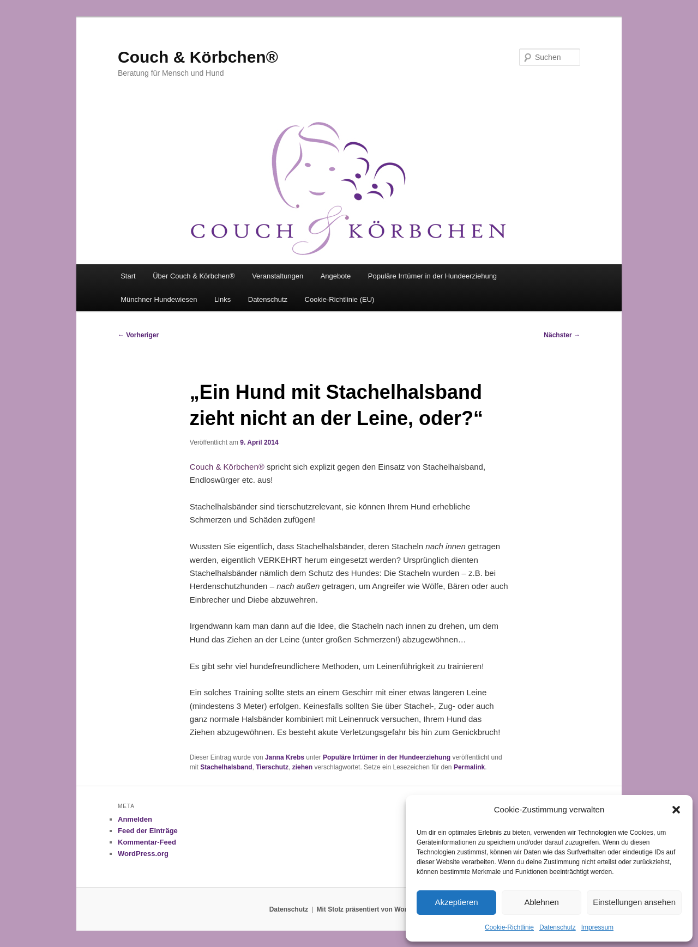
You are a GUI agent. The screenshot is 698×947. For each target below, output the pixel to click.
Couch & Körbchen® (198, 57)
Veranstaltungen (277, 276)
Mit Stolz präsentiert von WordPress (372, 909)
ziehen (302, 767)
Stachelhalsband (226, 767)
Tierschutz (272, 767)
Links (222, 299)
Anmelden (135, 819)
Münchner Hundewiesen (159, 299)
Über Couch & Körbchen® (194, 276)
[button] (676, 809)
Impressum (597, 927)
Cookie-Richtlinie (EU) (340, 299)
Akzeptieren (456, 902)
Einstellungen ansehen (634, 902)
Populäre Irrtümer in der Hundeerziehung (432, 276)
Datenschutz (557, 927)
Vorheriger (138, 335)
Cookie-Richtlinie (509, 927)
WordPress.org (143, 853)
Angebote (336, 276)
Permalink (469, 767)
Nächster (562, 335)
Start (128, 276)
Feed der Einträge (148, 831)
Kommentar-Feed (147, 842)
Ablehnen (541, 902)
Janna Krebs (284, 757)
